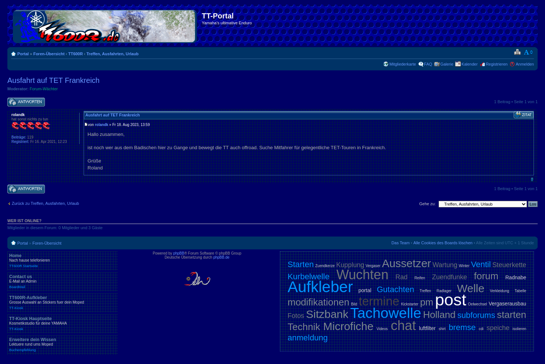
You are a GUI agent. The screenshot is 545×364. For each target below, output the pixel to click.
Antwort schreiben (26, 102)
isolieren (519, 329)
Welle (470, 288)
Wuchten (362, 274)
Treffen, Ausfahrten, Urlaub (112, 54)
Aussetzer (406, 263)
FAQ (428, 64)
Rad (401, 277)
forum (486, 275)
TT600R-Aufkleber (62, 302)
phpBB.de (221, 257)
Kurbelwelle (309, 276)
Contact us (62, 281)
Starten (301, 264)
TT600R (75, 54)
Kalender (469, 64)
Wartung (445, 265)
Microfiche (348, 326)
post (450, 299)
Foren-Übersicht (48, 54)
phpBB (178, 253)
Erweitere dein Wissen (62, 344)
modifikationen (318, 302)
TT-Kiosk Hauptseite (62, 323)
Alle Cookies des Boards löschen (442, 243)
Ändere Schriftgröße (528, 52)
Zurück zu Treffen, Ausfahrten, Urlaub (45, 203)
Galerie (446, 64)
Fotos (296, 315)
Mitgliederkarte (402, 64)
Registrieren (496, 64)
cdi (481, 329)
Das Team (400, 243)
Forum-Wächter (44, 89)
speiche (497, 328)
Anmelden (525, 64)
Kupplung (350, 265)
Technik (304, 326)
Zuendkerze (325, 266)
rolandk (101, 125)
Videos (382, 329)
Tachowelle (385, 313)
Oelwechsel (477, 304)
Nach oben (532, 179)
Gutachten (395, 289)
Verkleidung (499, 291)
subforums (476, 315)
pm (426, 302)
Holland (439, 314)
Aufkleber (320, 286)
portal (364, 290)
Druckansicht (517, 52)
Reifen (419, 278)
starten (512, 314)
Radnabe (515, 277)
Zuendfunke (449, 277)
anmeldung (308, 337)
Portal (23, 54)
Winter (464, 266)
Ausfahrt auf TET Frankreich (53, 80)
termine (379, 301)
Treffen (425, 291)
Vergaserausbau (507, 304)
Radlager (444, 291)
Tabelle (520, 291)
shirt (442, 329)
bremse (462, 327)
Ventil (481, 264)
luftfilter (427, 328)
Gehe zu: (427, 204)
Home (62, 260)
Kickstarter (409, 304)
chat (403, 325)
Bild (354, 304)
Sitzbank (327, 314)
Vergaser (373, 266)
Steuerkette (509, 265)
